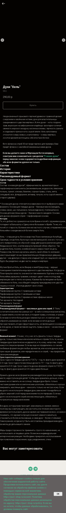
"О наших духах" (51, 156)
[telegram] (35, 469)
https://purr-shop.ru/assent (17, 497)
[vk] (30, 469)
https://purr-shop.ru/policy (28, 503)
